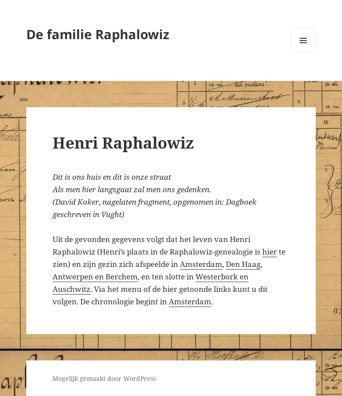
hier (269, 251)
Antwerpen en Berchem (95, 276)
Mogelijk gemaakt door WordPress (104, 378)
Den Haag (243, 264)
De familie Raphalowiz (97, 34)
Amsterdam (201, 264)
